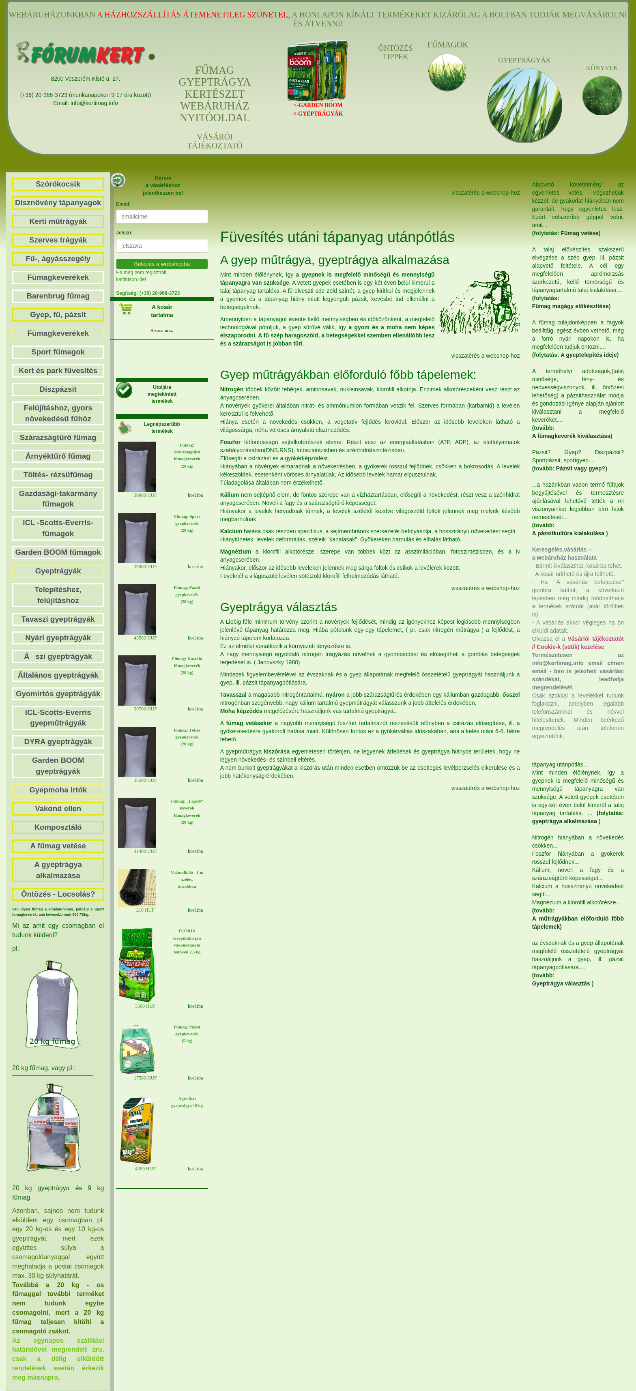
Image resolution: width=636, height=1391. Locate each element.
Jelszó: (124, 233)
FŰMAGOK (447, 44)
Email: (123, 204)
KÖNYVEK (602, 67)
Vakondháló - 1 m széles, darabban (187, 879)
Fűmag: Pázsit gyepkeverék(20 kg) (187, 594)
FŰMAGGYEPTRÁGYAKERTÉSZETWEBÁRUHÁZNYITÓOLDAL (214, 94)
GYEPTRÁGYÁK (524, 60)
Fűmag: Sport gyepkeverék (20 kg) (187, 523)
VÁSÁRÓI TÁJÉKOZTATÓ (215, 141)
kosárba (195, 495)
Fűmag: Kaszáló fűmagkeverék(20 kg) (187, 666)
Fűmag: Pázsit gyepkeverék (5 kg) (187, 1034)
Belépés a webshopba (162, 264)
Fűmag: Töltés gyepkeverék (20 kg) (187, 737)
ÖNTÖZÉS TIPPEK (395, 52)
